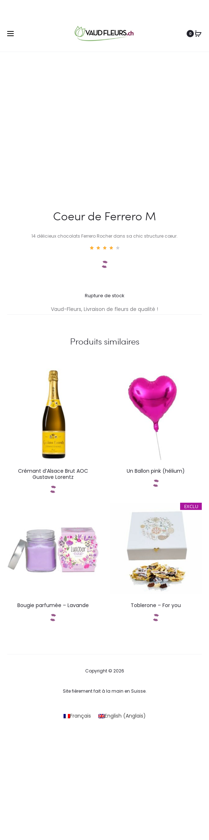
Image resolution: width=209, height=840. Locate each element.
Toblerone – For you (156, 605)
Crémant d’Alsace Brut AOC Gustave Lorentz (53, 474)
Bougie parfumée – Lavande (53, 605)
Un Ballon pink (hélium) (156, 471)
